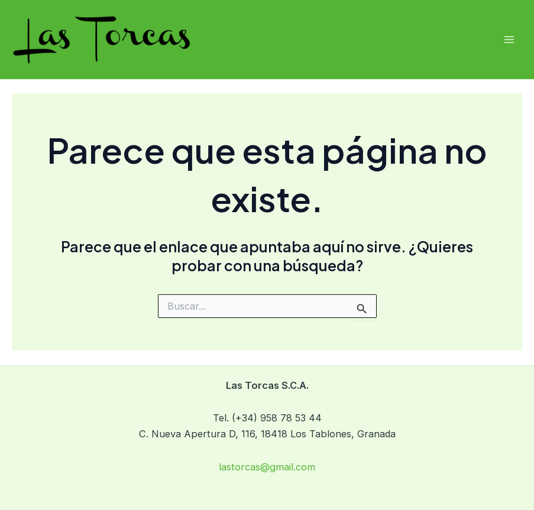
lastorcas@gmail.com (267, 467)
